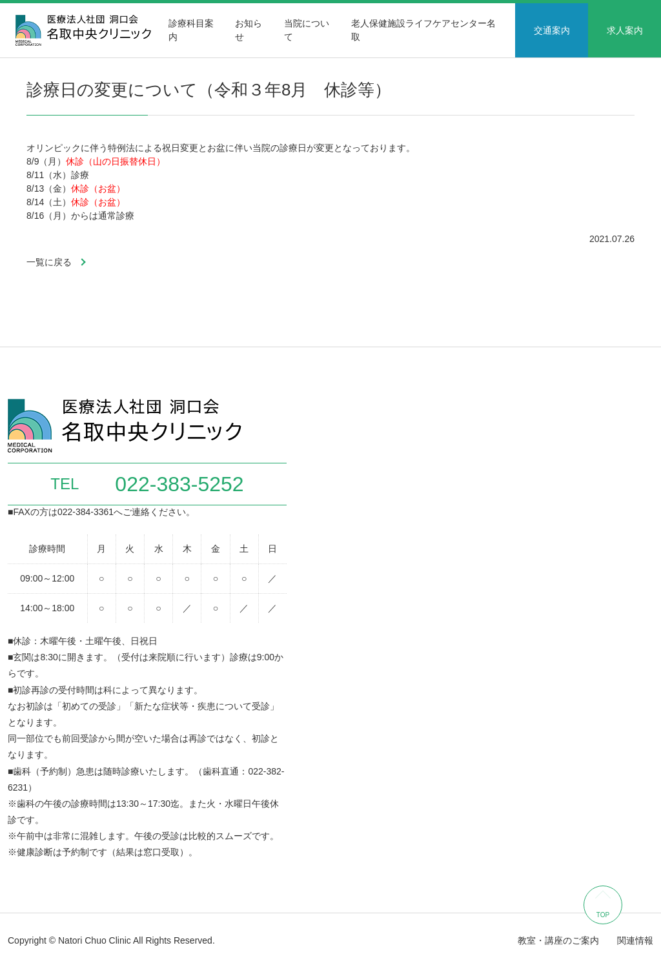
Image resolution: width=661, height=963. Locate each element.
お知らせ (248, 30)
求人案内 (625, 30)
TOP (602, 914)
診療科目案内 (191, 30)
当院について (306, 30)
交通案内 (552, 30)
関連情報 (635, 940)
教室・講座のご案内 (558, 940)
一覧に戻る (49, 262)
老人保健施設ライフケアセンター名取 (423, 30)
